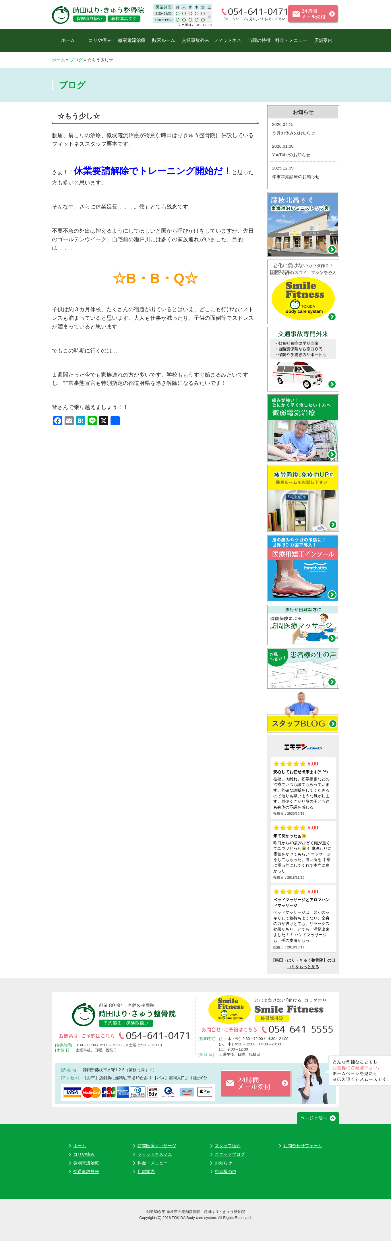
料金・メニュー (291, 40)
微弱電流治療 (132, 40)
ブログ (76, 59)
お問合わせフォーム (302, 1145)
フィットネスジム (155, 1154)
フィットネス (227, 40)
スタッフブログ (230, 1154)
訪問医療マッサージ (157, 1145)
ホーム (68, 40)
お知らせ (223, 1162)
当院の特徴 (259, 40)
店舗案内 (323, 40)
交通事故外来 (195, 40)
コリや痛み (99, 40)
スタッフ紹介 (228, 1145)
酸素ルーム (163, 40)
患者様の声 (225, 1171)
